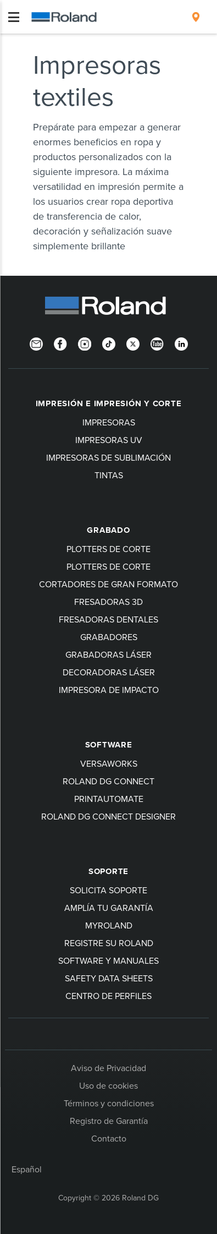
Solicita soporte (108, 890)
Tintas (108, 475)
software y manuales (108, 960)
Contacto (108, 1138)
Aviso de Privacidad (108, 1068)
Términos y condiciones (109, 1103)
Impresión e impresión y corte (109, 403)
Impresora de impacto (109, 690)
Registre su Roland (108, 943)
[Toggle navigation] (13, 17)
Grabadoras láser (108, 654)
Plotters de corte (108, 549)
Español (27, 1169)
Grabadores (108, 637)
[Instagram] (84, 343)
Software (108, 745)
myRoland (108, 925)
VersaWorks (108, 763)
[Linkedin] (181, 343)
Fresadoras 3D (108, 602)
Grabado (108, 530)
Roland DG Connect (108, 781)
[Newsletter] (36, 343)
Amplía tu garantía (108, 908)
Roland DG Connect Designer (108, 816)
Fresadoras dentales (108, 619)
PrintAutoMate (108, 799)
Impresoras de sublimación (108, 457)
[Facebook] (60, 343)
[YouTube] (157, 343)
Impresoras (108, 422)
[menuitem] (195, 17)
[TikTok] (108, 343)
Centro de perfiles (108, 996)
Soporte (108, 871)
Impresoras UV (108, 440)
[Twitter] (133, 343)
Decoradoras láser (109, 672)
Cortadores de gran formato (108, 584)
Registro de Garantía (109, 1121)
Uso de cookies (108, 1085)
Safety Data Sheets (109, 978)
